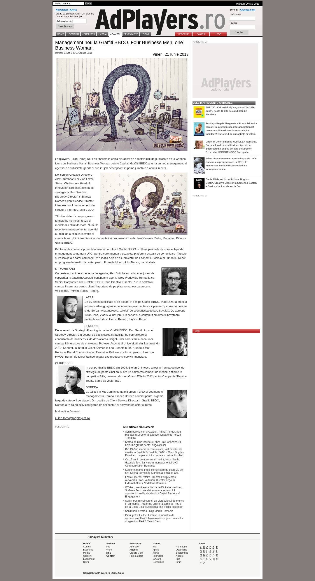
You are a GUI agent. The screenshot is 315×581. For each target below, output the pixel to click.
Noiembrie (181, 546)
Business (88, 549)
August (179, 555)
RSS (108, 552)
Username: (236, 14)
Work (109, 549)
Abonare (134, 546)
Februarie (158, 555)
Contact (110, 555)
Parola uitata (136, 555)
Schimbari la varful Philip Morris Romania (149, 511)
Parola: (233, 22)
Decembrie (158, 562)
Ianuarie (157, 559)
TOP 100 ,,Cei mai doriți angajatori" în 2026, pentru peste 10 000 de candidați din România (230, 111)
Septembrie (182, 552)
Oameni (59, 53)
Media (86, 552)
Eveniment (88, 559)
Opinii (86, 562)
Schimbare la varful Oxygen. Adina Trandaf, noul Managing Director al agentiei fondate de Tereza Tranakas (153, 434)
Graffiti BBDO (70, 53)
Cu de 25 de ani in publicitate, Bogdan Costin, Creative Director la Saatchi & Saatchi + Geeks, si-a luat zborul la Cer (231, 183)
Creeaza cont (247, 9)
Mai (155, 546)
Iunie (178, 562)
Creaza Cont (136, 552)
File (108, 546)
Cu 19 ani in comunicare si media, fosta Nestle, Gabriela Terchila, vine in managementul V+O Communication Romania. (152, 462)
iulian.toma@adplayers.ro (72, 418)
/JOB (197, 331)
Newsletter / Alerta (66, 9)
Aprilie (156, 549)
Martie (156, 552)
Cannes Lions (85, 53)
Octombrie (181, 549)
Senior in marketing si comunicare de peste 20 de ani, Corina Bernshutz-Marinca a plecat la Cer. (154, 471)
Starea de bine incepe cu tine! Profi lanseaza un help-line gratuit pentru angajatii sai (153, 443)
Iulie (178, 559)
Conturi (87, 546)
